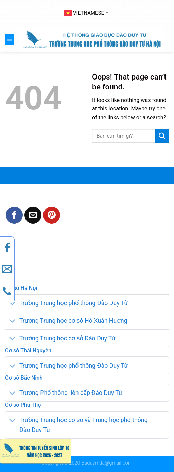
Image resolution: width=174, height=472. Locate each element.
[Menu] (9, 39)
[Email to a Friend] (32, 215)
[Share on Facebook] (14, 215)
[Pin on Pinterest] (51, 215)
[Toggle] (12, 304)
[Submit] (162, 136)
